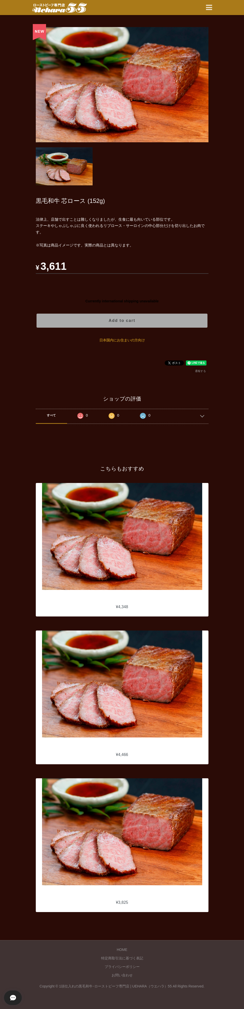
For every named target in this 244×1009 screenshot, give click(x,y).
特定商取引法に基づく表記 (122, 958)
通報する (200, 370)
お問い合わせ (122, 975)
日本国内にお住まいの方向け (122, 340)
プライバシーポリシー (122, 967)
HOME (122, 950)
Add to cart (122, 320)
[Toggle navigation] (209, 7)
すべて (51, 415)
